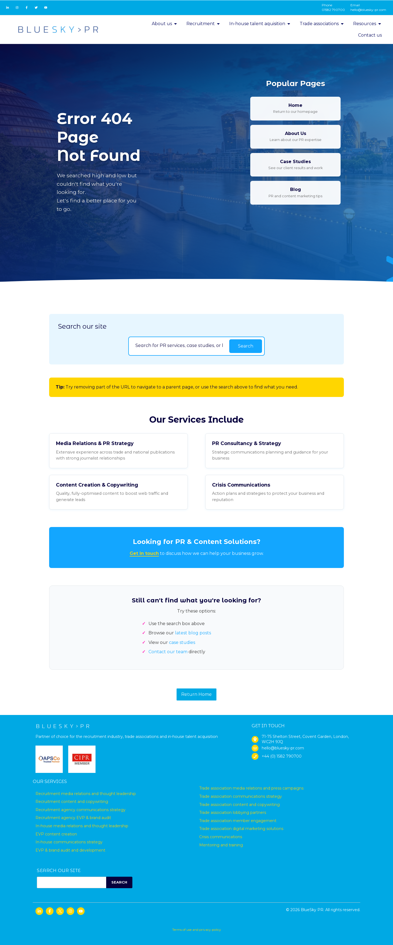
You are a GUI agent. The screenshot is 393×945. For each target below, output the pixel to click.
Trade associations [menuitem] (322, 23)
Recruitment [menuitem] (203, 23)
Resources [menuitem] (367, 23)
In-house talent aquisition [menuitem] (260, 23)
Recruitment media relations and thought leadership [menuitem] (85, 793)
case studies (182, 642)
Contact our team (167, 651)
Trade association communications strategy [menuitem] (240, 796)
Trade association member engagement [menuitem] (237, 820)
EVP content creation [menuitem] (56, 834)
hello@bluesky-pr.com (368, 10)
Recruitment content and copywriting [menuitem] (71, 801)
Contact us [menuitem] (370, 35)
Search (245, 346)
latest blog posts (193, 632)
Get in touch (144, 553)
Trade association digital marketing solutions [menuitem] (241, 828)
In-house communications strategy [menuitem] (69, 842)
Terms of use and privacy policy (196, 930)
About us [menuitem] (165, 23)
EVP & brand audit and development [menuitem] (70, 850)
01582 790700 (333, 10)
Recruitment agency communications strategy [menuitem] (80, 809)
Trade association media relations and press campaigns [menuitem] (251, 788)
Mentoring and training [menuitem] (221, 845)
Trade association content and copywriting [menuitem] (239, 804)
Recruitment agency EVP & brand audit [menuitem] (73, 817)
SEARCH (119, 882)
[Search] (179, 345)
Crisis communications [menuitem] (220, 836)
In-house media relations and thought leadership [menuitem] (81, 825)
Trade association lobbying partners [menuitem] (232, 812)
